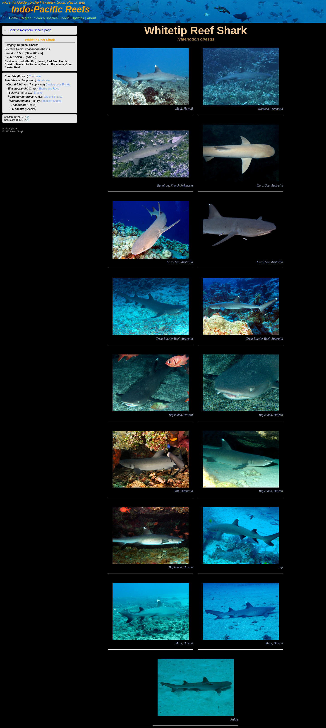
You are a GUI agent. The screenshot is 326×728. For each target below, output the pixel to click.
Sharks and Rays (48, 88)
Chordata (11, 76)
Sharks (38, 92)
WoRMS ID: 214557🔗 (16, 117)
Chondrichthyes (17, 84)
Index (64, 18)
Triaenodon (18, 105)
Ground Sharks (53, 96)
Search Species (46, 18)
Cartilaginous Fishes (58, 84)
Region (26, 18)
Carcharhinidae (20, 100)
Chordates (35, 76)
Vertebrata (13, 80)
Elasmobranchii (18, 88)
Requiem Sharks (51, 100)
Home (13, 18)
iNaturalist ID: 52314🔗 (16, 120)
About (91, 18)
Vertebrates (43, 80)
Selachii (14, 92)
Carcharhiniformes (22, 96)
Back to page (29, 30)
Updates (78, 18)
